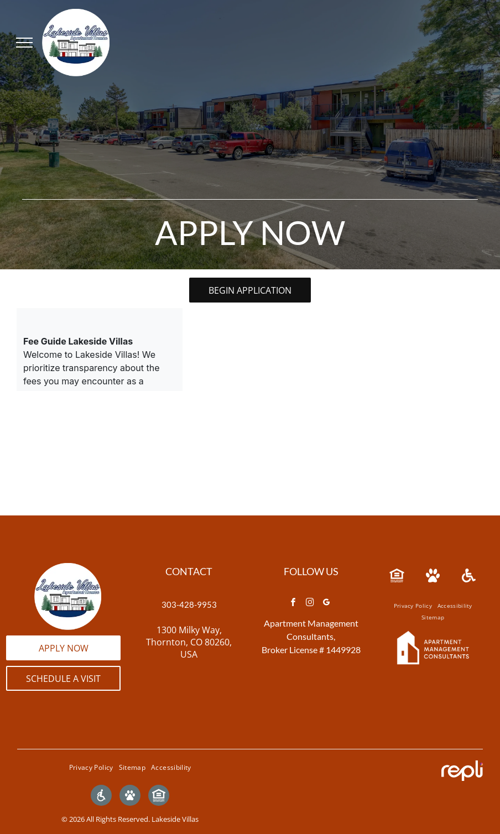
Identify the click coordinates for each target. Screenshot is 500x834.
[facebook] (293, 603)
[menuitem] (413, 606)
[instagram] (310, 603)
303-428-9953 (189, 604)
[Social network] (101, 797)
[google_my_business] (326, 603)
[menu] (24, 42)
